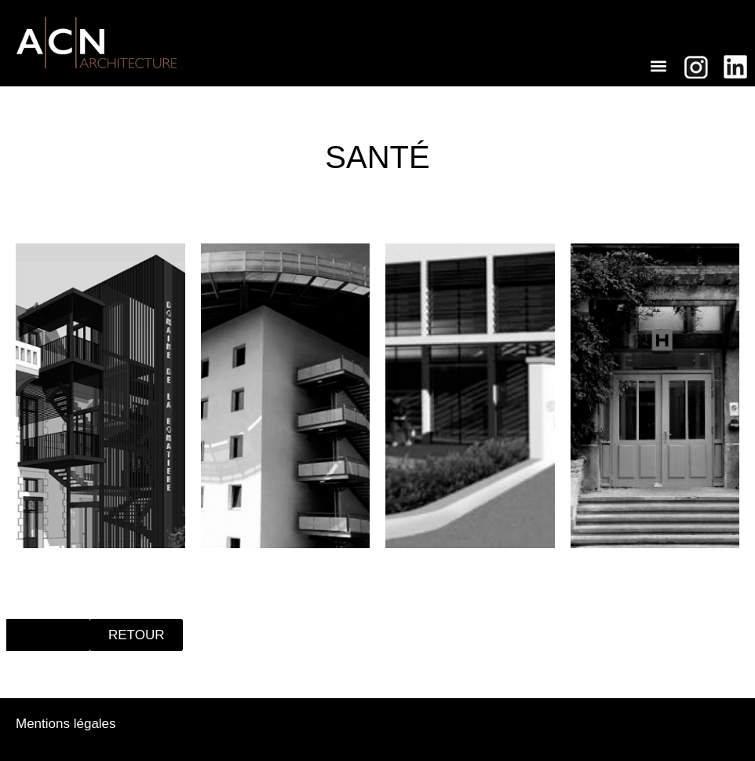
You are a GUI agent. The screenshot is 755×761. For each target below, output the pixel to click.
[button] (659, 66)
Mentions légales (66, 723)
